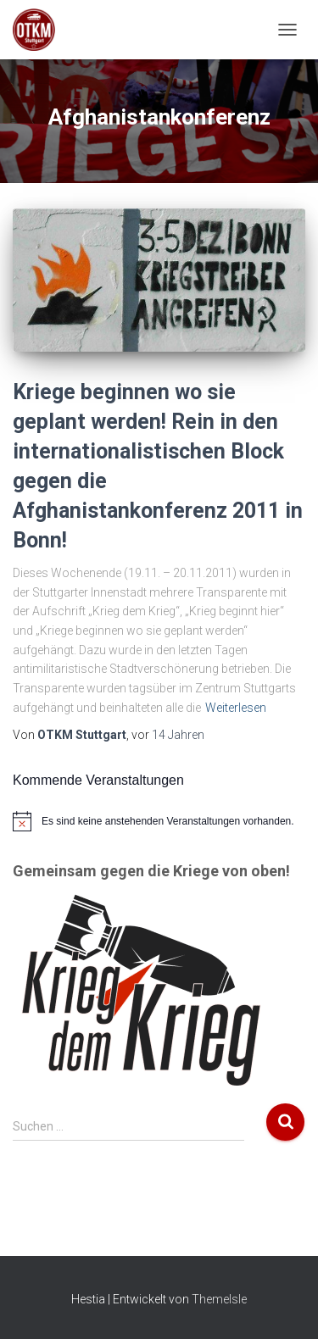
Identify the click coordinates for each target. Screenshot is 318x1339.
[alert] (159, 821)
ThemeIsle (219, 1299)
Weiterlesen (235, 707)
